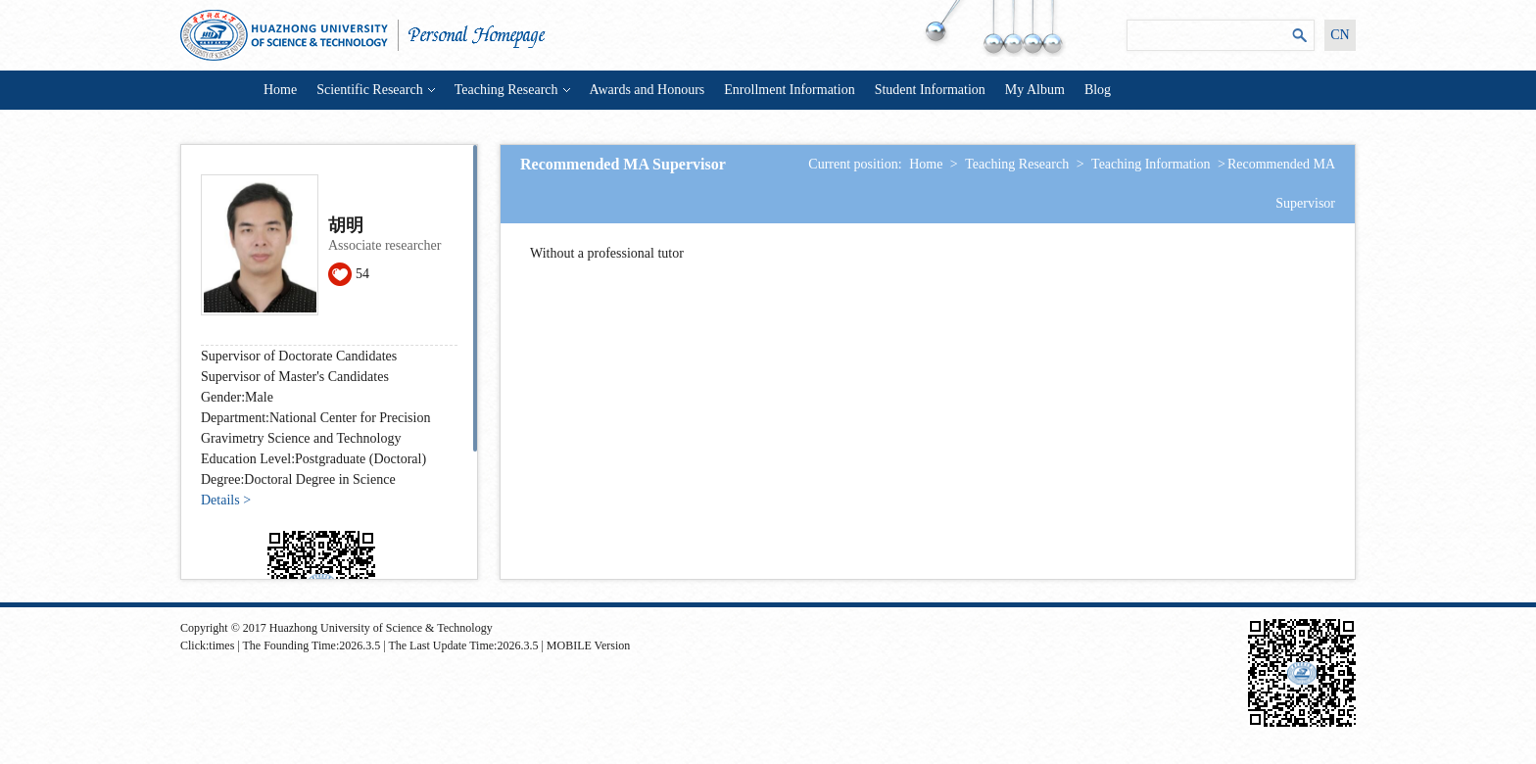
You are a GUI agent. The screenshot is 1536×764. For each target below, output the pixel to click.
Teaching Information (1150, 164)
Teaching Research (512, 89)
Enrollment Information (789, 89)
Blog (1097, 89)
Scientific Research (375, 89)
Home (280, 89)
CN (1339, 34)
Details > (226, 500)
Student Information (930, 89)
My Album (1035, 89)
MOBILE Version (588, 645)
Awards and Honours (647, 89)
